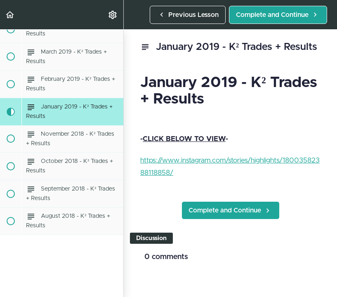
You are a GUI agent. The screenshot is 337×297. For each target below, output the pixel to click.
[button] (10, 14)
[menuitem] (113, 14)
